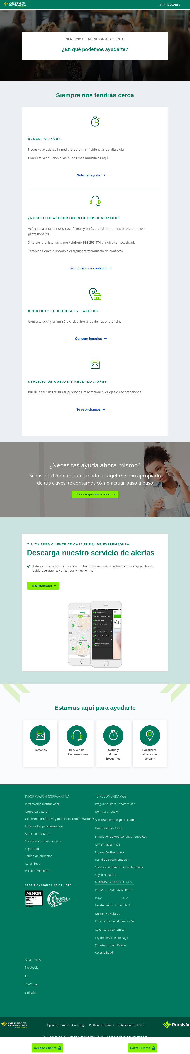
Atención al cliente (37, 834)
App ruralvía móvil (107, 845)
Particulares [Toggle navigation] (173, 4)
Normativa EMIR (120, 889)
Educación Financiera (109, 852)
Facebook (31, 967)
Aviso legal (79, 1025)
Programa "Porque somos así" (115, 804)
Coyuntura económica (110, 929)
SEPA (125, 898)
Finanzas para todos (108, 828)
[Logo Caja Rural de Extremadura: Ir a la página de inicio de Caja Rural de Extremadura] (30, 4)
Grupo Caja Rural (36, 811)
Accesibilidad (104, 953)
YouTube (31, 984)
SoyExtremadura (106, 875)
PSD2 (98, 898)
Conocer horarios (88, 338)
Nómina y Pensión (107, 811)
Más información (42, 585)
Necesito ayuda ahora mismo (94, 494)
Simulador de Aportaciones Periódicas (121, 836)
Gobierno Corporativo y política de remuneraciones (60, 819)
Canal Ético (32, 863)
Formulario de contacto (88, 268)
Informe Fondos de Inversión (114, 921)
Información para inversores (44, 826)
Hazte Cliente (140, 1048)
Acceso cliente (45, 1048)
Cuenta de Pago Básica (110, 945)
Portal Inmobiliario (37, 871)
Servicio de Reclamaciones (43, 841)
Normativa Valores (107, 914)
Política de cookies (101, 1025)
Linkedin (31, 993)
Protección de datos (130, 1025)
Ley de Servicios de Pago (111, 938)
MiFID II (100, 889)
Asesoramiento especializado (115, 820)
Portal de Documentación (112, 860)
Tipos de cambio (58, 1025)
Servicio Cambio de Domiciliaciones (119, 867)
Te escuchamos (89, 409)
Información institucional (42, 804)
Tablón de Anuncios (38, 856)
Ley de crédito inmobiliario (113, 905)
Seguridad (32, 849)
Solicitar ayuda (88, 175)
